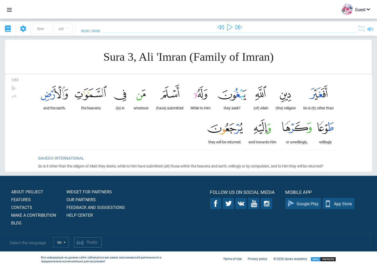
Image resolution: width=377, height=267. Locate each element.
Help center (79, 215)
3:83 (15, 79)
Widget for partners (89, 191)
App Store (338, 204)
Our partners (81, 199)
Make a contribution (33, 215)
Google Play (303, 204)
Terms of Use (232, 259)
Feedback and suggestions (95, 207)
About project (27, 191)
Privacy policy (257, 259)
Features (21, 199)
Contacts (21, 207)
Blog (16, 223)
